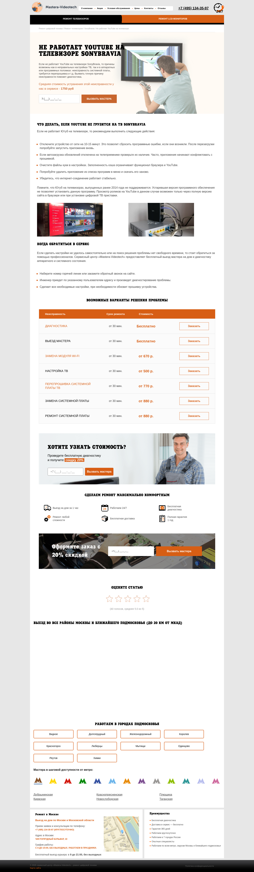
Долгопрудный (97, 734)
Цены (137, 8)
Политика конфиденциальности (199, 866)
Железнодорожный (141, 734)
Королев (184, 734)
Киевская (40, 798)
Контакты (148, 8)
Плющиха (165, 794)
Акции (100, 8)
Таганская (166, 798)
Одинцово (184, 746)
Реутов (54, 758)
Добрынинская (43, 794)
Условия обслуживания (118, 8)
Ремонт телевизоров (76, 19)
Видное (53, 734)
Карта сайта (35, 868)
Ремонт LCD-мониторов (173, 19)
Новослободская (107, 798)
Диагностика (56, 326)
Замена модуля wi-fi (62, 356)
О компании (87, 8)
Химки (97, 758)
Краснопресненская (109, 794)
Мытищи (140, 746)
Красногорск (53, 746)
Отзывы (162, 8)
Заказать (194, 326)
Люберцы (97, 746)
